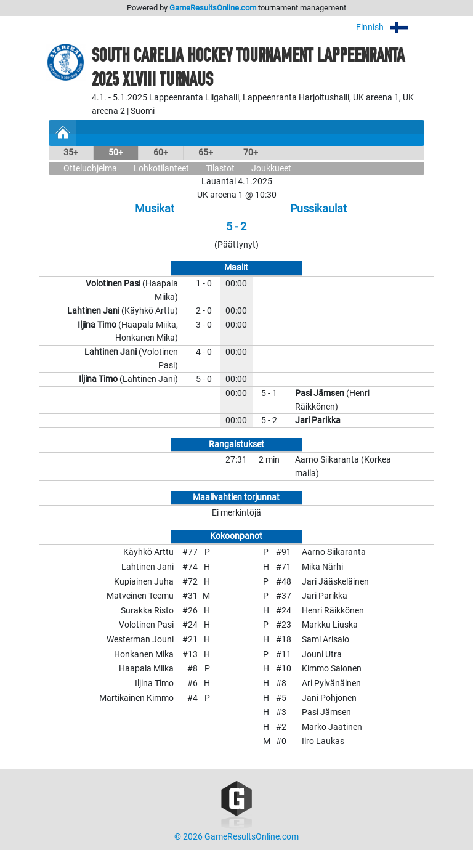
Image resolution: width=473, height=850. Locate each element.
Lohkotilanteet (161, 168)
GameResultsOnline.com (212, 7)
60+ (160, 152)
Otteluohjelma (90, 168)
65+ (205, 152)
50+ (115, 152)
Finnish (390, 27)
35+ (70, 152)
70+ (250, 152)
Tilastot (220, 168)
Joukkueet (271, 168)
